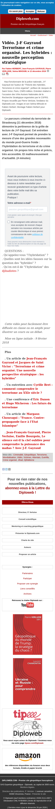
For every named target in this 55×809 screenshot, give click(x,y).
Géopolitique (30, 455)
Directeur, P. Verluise (27, 512)
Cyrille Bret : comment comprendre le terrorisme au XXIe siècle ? (27, 388)
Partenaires (27, 573)
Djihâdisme (29, 460)
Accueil (33, 35)
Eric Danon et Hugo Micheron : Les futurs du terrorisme (26, 403)
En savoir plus (15, 11)
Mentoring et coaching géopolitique (27, 526)
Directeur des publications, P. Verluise (18, 791)
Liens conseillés (27, 588)
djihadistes (9, 270)
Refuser (41, 11)
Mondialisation (9, 457)
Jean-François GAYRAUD (33, 68)
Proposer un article (27, 554)
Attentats (36, 457)
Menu (27, 31)
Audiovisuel (42, 35)
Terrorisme (42, 455)
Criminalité (18, 455)
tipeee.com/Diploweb (34, 743)
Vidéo (51, 35)
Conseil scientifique (27, 519)
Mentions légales (27, 787)
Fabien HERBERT (13, 68)
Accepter (30, 11)
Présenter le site (39, 794)
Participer (27, 578)
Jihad (20, 460)
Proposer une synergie (27, 583)
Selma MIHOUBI (19, 71)
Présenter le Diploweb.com (28, 533)
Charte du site (27, 540)
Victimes (27, 457)
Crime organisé (10, 460)
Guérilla (45, 457)
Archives (28, 594)
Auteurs (27, 547)
